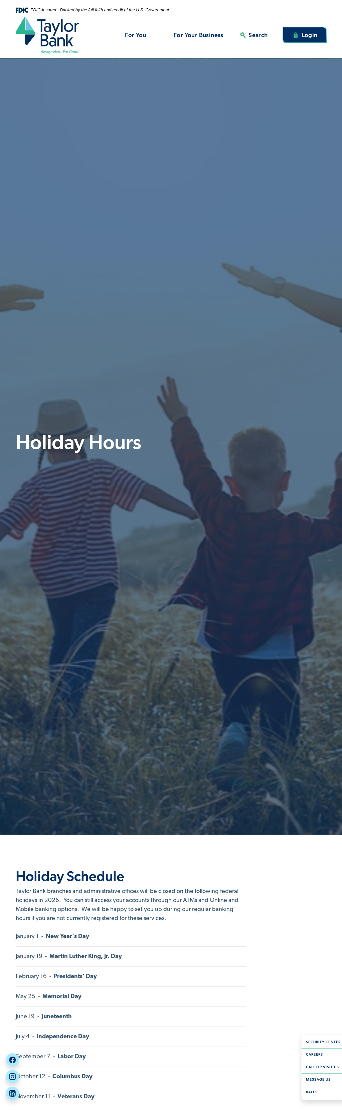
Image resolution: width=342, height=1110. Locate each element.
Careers (311, 1054)
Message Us (315, 1079)
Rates (309, 1092)
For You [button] (135, 34)
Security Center (320, 1042)
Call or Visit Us (319, 1067)
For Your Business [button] (198, 34)
